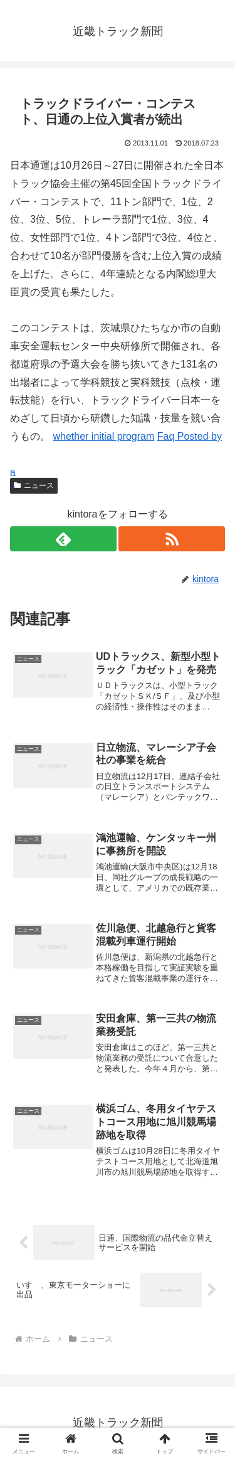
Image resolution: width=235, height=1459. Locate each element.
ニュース (34, 485)
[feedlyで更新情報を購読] (63, 538)
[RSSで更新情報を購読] (171, 538)
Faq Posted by (189, 436)
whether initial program (103, 436)
